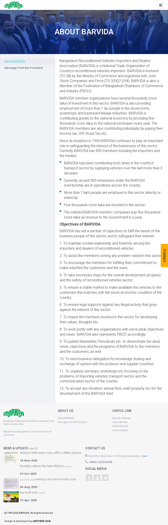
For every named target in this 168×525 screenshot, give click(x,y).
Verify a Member (120, 426)
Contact (164, 255)
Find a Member (120, 422)
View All (33, 448)
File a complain (120, 430)
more (144, 456)
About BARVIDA (66, 418)
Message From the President (23, 67)
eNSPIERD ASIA (41, 521)
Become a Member (121, 418)
